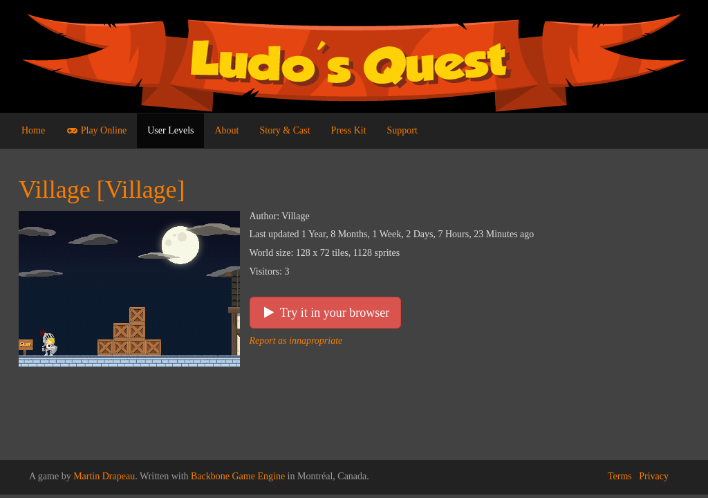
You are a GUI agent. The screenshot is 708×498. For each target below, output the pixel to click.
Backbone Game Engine (238, 476)
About (226, 130)
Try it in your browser (325, 313)
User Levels (170, 130)
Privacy (654, 476)
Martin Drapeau (104, 476)
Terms (620, 476)
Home (33, 130)
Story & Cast (284, 130)
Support (402, 130)
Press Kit (348, 130)
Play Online (96, 130)
